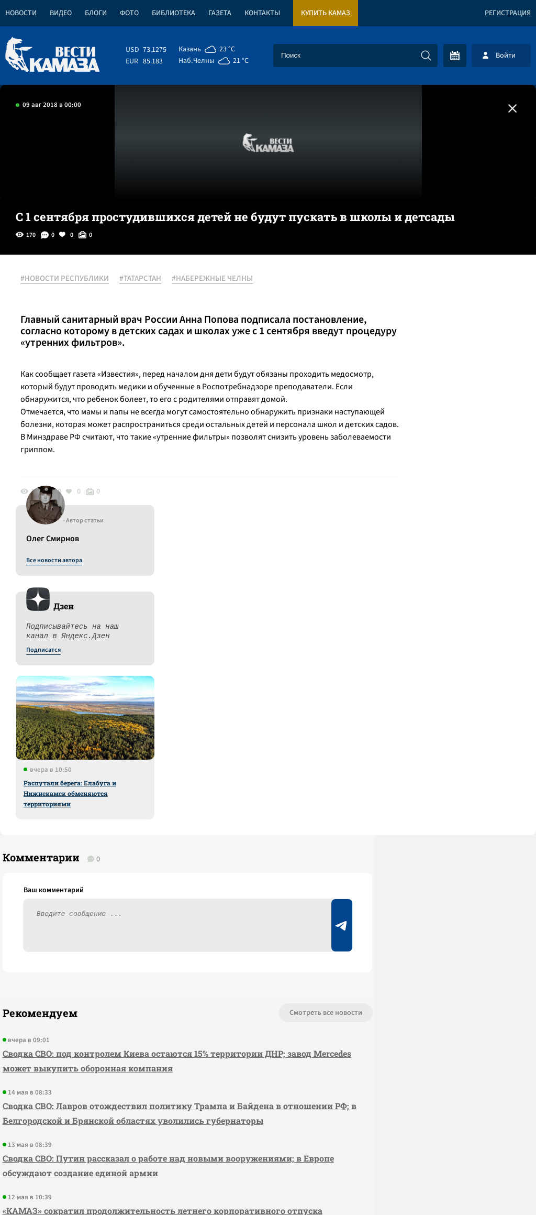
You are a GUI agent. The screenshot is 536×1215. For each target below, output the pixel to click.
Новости (21, 13)
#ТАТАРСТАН (146, 279)
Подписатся (409, 380)
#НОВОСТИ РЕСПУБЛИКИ (70, 279)
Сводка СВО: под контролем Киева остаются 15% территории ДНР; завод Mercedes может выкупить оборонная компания (141, 802)
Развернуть (268, 1145)
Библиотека (173, 13)
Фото (129, 13)
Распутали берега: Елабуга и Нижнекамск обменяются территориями (435, 523)
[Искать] (426, 55)
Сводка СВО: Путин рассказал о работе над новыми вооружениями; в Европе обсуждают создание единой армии (149, 921)
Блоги (96, 13)
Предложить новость (432, 788)
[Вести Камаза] (52, 55)
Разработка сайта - (496, 1185)
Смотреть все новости (253, 754)
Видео (61, 13)
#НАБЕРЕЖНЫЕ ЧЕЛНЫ (218, 279)
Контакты (262, 13)
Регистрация (508, 13)
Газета (219, 13)
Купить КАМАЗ (325, 13)
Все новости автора (420, 291)
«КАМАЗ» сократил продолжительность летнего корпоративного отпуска (141, 974)
